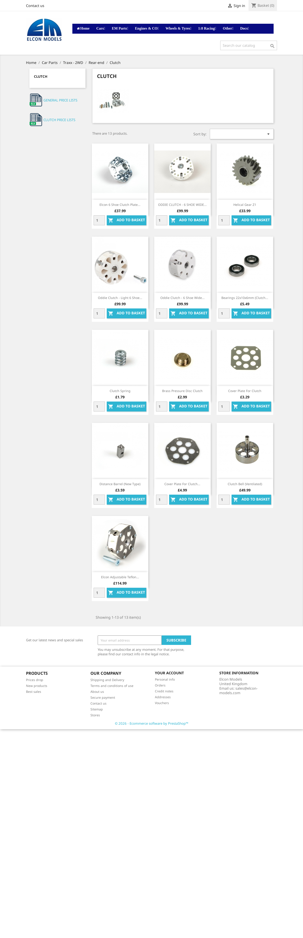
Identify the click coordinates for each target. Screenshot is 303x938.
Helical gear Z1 (244, 204)
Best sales (33, 691)
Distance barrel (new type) (119, 484)
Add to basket (126, 220)
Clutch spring (120, 391)
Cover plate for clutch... (182, 484)
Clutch (40, 76)
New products (36, 686)
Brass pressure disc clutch (182, 391)
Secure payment (102, 697)
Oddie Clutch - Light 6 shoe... (120, 298)
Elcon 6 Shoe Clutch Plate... (119, 204)
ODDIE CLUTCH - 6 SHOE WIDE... (182, 204)
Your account (169, 672)
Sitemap (96, 709)
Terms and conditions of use (111, 686)
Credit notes (164, 691)
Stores (95, 715)
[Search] (248, 45)
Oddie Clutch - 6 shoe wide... (182, 298)
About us (97, 691)
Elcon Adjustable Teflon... (120, 577)
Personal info (165, 679)
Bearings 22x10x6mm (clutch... (244, 298)
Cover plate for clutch (244, 391)
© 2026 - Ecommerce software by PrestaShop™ (151, 723)
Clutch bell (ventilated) (245, 484)
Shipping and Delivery (107, 680)
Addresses (163, 697)
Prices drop (34, 680)
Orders (160, 685)
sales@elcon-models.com (238, 690)
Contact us (35, 5)
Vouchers (162, 703)
